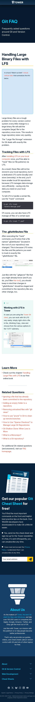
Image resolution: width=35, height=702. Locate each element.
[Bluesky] (16, 689)
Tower (17, 2)
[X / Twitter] (12, 689)
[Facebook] (8, 689)
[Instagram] (19, 689)
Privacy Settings (29, 693)
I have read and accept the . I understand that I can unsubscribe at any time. (16, 550)
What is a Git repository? (13, 439)
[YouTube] (27, 689)
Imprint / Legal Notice (7, 693)
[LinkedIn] (23, 689)
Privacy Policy (19, 693)
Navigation (3, 2)
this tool (16, 280)
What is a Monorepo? (12, 435)
